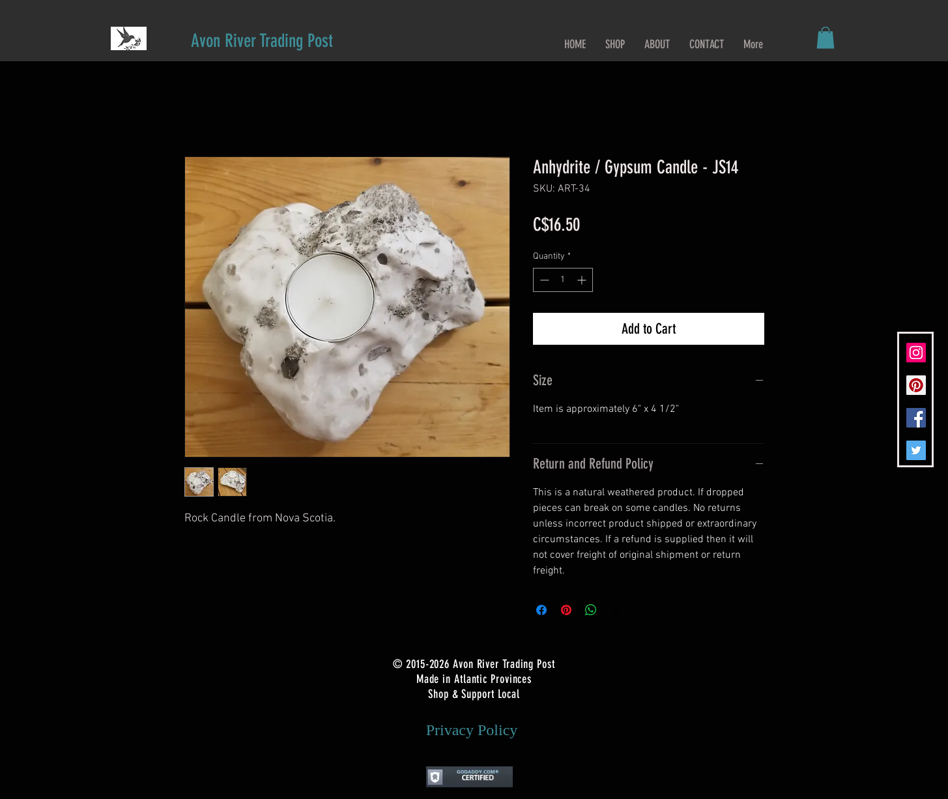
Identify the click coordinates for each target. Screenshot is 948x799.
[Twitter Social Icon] (916, 450)
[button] (825, 37)
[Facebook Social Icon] (916, 418)
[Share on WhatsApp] (591, 610)
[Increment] (583, 280)
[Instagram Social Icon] (916, 352)
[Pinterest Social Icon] (916, 385)
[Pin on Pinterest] (566, 610)
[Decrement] (543, 280)
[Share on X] (616, 610)
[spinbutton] (563, 280)
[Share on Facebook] (541, 610)
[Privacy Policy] (472, 730)
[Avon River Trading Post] (262, 40)
